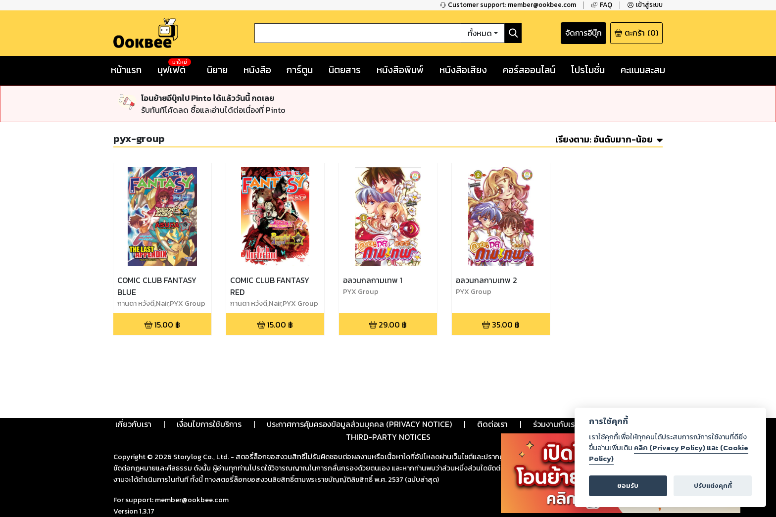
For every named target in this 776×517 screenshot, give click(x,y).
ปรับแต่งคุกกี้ (713, 485)
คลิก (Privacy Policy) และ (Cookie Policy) (668, 453)
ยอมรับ (627, 485)
